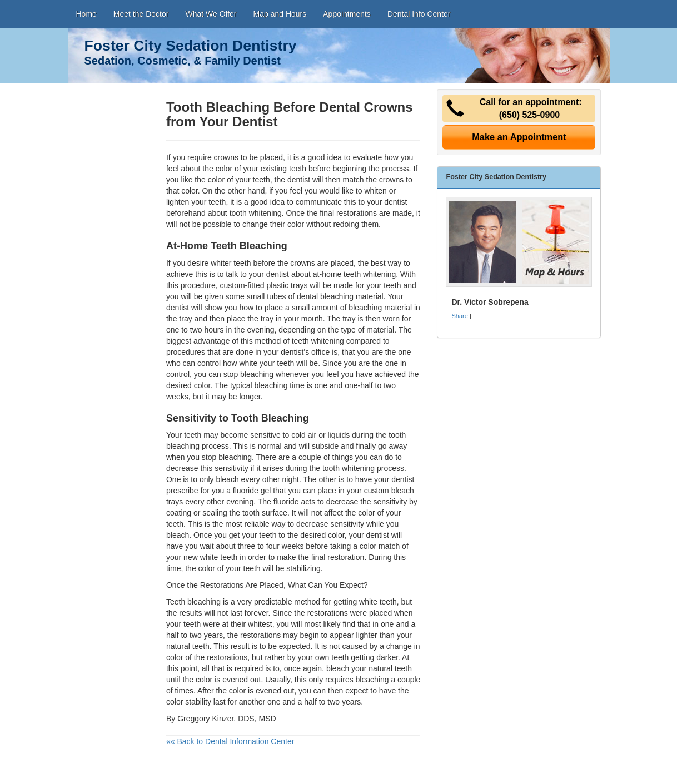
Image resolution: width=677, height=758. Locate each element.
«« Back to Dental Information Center (230, 741)
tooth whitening (256, 213)
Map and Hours (280, 13)
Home (86, 13)
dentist (277, 274)
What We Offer (210, 13)
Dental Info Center (419, 13)
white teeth (378, 601)
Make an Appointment (519, 137)
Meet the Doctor (141, 13)
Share (459, 316)
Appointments (347, 13)
